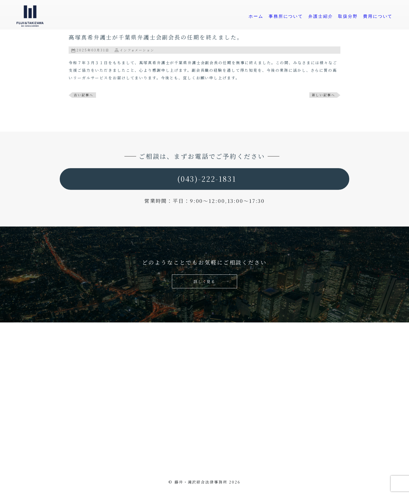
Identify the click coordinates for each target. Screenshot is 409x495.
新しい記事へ (323, 95)
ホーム (256, 16)
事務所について (286, 16)
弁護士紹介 (321, 16)
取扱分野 (348, 16)
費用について (378, 16)
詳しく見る (204, 281)
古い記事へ (83, 95)
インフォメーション (137, 50)
